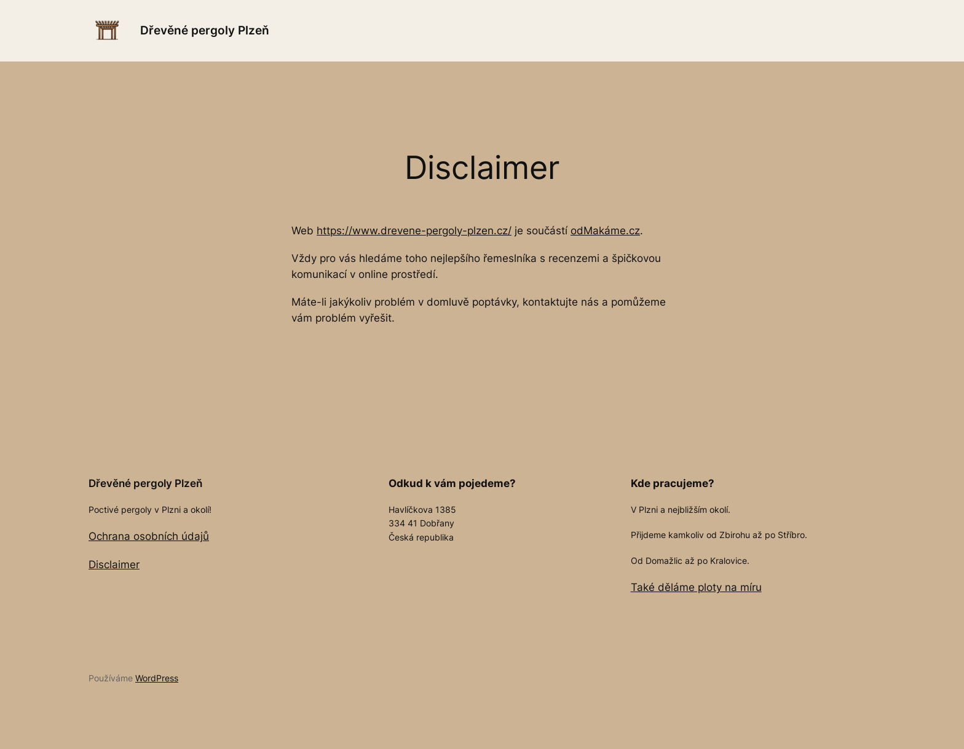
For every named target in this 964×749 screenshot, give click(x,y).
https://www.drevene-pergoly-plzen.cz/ (414, 230)
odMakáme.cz (605, 230)
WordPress (156, 678)
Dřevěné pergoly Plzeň (204, 30)
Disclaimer (114, 564)
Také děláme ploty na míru (696, 587)
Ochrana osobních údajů (149, 536)
